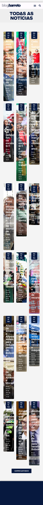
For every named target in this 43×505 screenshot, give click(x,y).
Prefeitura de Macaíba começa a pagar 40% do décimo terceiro (12, 274)
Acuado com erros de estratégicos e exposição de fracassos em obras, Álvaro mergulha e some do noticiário (13, 63)
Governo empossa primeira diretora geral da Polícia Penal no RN (24, 274)
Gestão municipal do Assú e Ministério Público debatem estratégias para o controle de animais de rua (13, 214)
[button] (35, 5)
